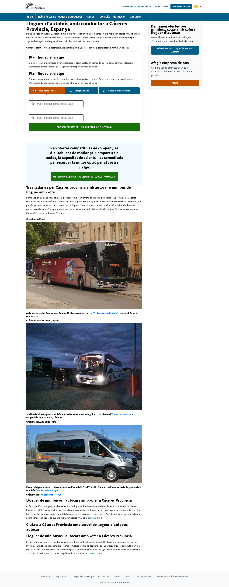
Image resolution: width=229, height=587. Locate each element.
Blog (128, 576)
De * (31, 98)
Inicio (29, 16)
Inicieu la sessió (181, 6)
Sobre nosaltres (143, 576)
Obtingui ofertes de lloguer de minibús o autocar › (84, 127)
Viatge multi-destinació (116, 90)
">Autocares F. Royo (47, 490)
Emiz (117, 209)
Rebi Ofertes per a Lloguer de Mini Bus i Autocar (175, 50)
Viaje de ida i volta (44, 90)
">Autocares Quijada (105, 312)
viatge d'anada (79, 90)
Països (90, 16)
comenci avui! (95, 517)
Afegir (175, 82)
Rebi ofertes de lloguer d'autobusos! (60, 16)
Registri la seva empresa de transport (91, 576)
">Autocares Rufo (122, 414)
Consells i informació (112, 16)
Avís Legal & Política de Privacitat (172, 576)
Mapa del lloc (62, 576)
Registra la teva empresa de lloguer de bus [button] (144, 6)
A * (30, 112)
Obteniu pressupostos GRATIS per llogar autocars (84, 176)
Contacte (135, 16)
